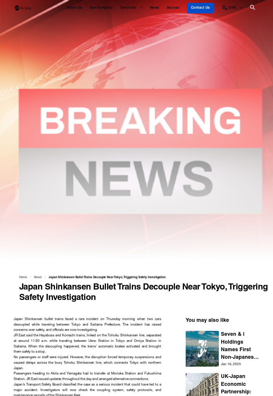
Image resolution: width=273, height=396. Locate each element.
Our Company (101, 8)
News (154, 8)
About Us (74, 8)
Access (173, 8)
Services (128, 8)
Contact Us (200, 8)
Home (23, 277)
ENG (232, 8)
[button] (253, 9)
